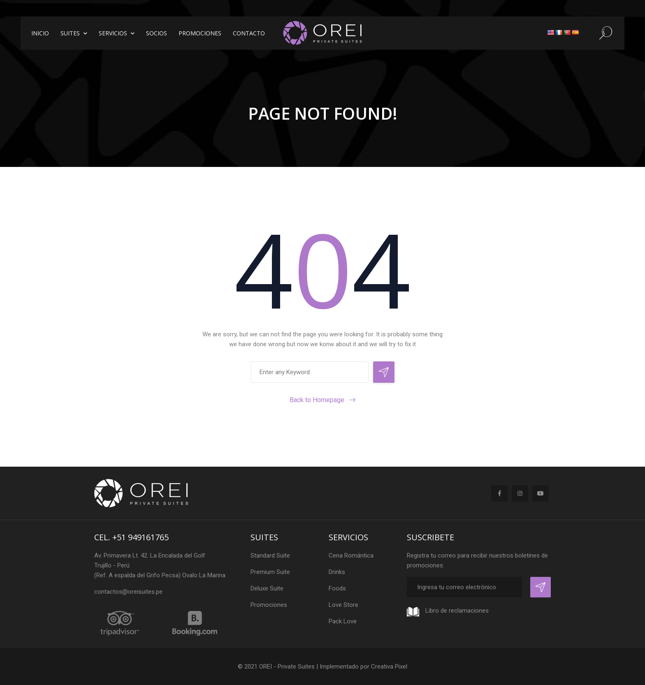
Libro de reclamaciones (457, 610)
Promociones (269, 605)
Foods (337, 588)
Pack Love (343, 621)
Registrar (540, 587)
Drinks (337, 572)
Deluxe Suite (267, 588)
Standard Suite (270, 555)
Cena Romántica (351, 555)
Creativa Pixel (389, 666)
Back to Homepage (317, 400)
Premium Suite (270, 572)
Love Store (343, 605)
